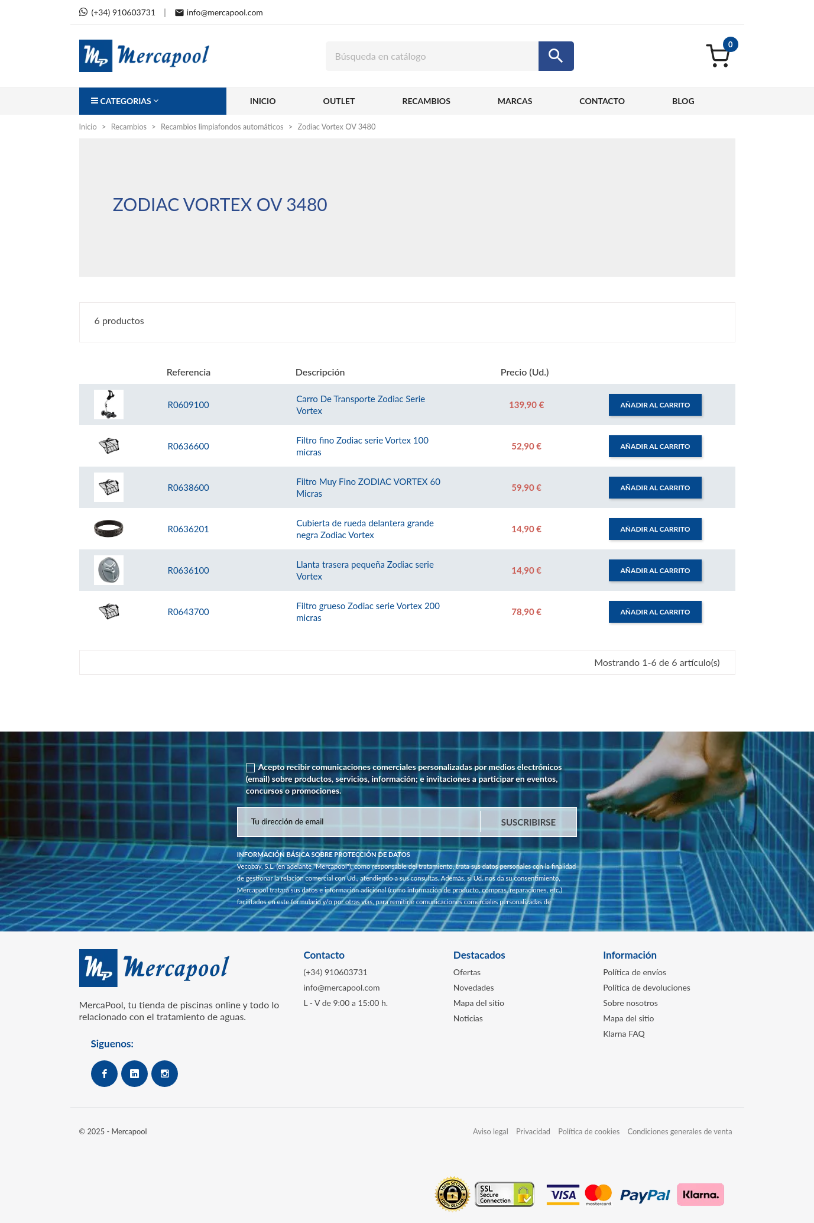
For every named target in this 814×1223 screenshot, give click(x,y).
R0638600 (188, 487)
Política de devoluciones (646, 987)
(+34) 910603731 (335, 972)
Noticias (468, 1018)
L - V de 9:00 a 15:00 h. (345, 1003)
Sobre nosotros (630, 1003)
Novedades (473, 987)
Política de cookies (589, 1131)
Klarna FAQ (624, 1033)
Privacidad (533, 1131)
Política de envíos (634, 972)
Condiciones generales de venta (680, 1131)
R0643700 (188, 611)
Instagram (164, 1073)
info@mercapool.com (341, 987)
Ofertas (467, 972)
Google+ (134, 1073)
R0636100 (188, 570)
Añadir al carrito (655, 404)
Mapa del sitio (478, 1003)
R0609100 (188, 404)
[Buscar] (450, 56)
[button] (152, 101)
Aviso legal (490, 1131)
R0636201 (188, 528)
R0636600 (188, 446)
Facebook (104, 1073)
